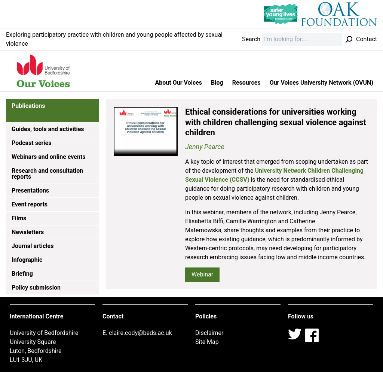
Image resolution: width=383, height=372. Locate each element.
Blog (217, 83)
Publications (28, 105)
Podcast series (32, 142)
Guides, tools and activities (48, 129)
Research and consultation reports (47, 173)
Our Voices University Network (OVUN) (321, 83)
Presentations (30, 190)
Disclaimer (209, 332)
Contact (366, 39)
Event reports (30, 204)
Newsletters (28, 232)
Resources (246, 83)
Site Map (207, 341)
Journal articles (32, 245)
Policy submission (36, 287)
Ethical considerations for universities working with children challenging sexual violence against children (275, 122)
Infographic (27, 259)
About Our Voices (178, 83)
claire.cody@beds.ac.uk (140, 332)
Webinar (202, 274)
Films (19, 218)
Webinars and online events (49, 156)
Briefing (22, 273)
